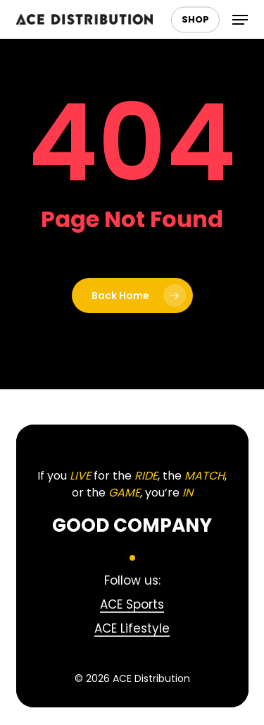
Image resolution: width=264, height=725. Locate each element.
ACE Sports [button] (132, 604)
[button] (240, 20)
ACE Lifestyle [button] (132, 628)
